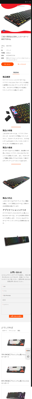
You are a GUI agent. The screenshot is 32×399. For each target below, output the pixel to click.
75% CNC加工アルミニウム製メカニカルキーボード (15, 356)
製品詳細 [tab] (16, 72)
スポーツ (4, 330)
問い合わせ (7, 64)
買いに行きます (22, 64)
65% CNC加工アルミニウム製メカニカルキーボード (15, 382)
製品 (19, 330)
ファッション (12, 330)
